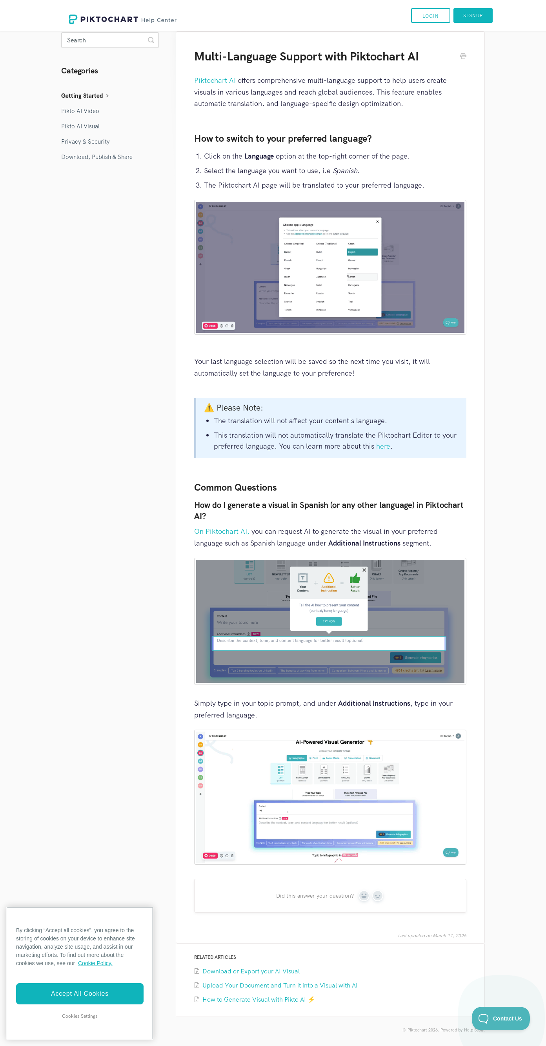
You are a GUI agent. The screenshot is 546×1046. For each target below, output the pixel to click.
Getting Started (86, 96)
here (383, 446)
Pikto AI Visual (80, 126)
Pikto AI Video (80, 111)
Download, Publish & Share (97, 157)
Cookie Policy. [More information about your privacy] (95, 963)
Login (430, 16)
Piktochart (417, 1030)
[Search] (110, 40)
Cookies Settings (80, 1016)
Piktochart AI (215, 80)
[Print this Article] (463, 57)
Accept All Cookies (80, 993)
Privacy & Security (85, 142)
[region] (79, 973)
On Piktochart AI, (221, 531)
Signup (473, 16)
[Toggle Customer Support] (501, 1018)
